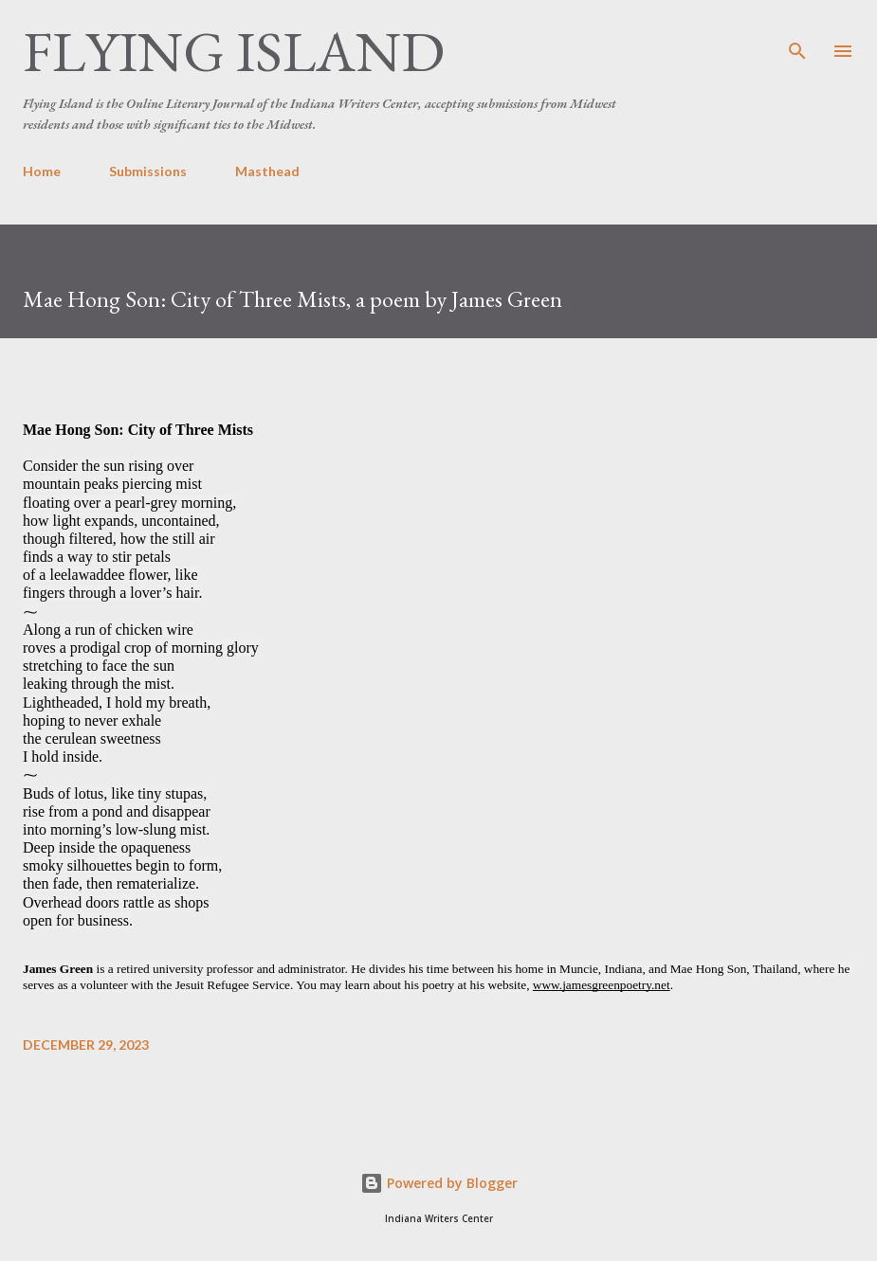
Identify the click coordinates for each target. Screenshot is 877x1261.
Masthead (267, 171)
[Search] (797, 34)
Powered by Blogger (439, 1183)
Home (42, 171)
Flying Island (234, 51)
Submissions (148, 171)
